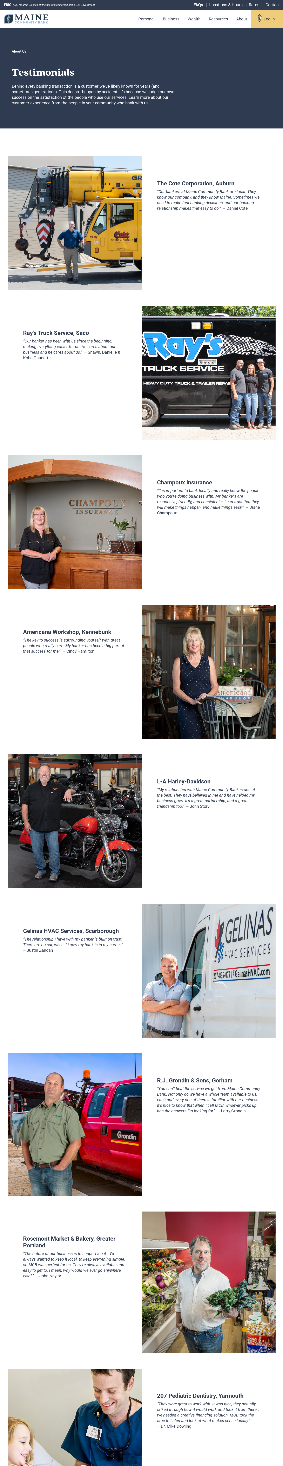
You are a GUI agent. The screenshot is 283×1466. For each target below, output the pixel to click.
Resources (218, 18)
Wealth (194, 18)
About (241, 18)
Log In (269, 18)
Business (171, 18)
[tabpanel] (142, 223)
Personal (146, 18)
